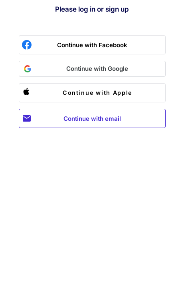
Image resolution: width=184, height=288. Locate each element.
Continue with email (92, 118)
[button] (92, 69)
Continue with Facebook (92, 45)
